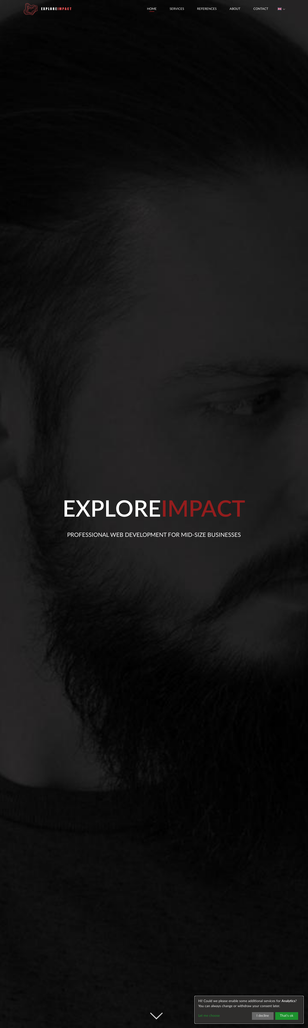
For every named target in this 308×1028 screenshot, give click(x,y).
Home (142, 11)
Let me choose (209, 1015)
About (225, 11)
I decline (263, 1015)
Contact (251, 11)
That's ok (286, 1015)
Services (167, 11)
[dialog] (249, 1009)
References (197, 11)
